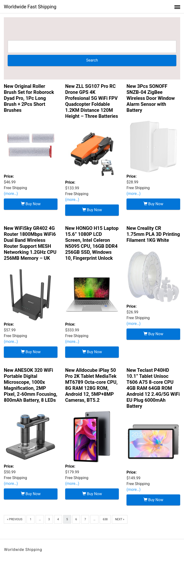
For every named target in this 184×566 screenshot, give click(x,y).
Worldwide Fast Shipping (30, 6)
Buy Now (31, 204)
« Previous (14, 519)
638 (105, 519)
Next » (119, 519)
